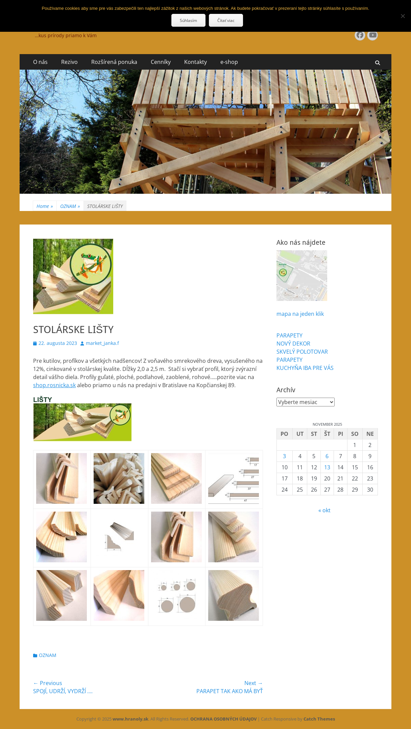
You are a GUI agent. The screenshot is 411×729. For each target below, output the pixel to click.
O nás (40, 62)
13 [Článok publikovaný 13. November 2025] (327, 467)
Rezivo (69, 62)
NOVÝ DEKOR (293, 343)
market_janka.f (102, 343)
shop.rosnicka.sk (54, 385)
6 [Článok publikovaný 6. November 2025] (327, 456)
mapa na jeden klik (300, 314)
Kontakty (195, 62)
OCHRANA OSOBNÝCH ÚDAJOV (223, 719)
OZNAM (70, 206)
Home (45, 206)
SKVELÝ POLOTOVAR (302, 351)
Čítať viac (226, 20)
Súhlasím (188, 20)
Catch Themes (319, 719)
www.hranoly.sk (130, 719)
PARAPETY (289, 335)
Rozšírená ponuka (114, 62)
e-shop (229, 62)
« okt (324, 510)
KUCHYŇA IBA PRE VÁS (305, 368)
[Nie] (402, 16)
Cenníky (161, 62)
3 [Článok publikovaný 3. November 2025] (284, 456)
